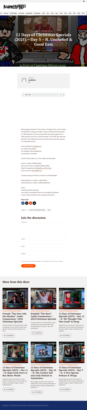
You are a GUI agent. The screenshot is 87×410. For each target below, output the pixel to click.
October (21, 13)
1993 (56, 13)
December (37, 13)
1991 (47, 13)
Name (23, 239)
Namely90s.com (37, 171)
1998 (78, 13)
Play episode (8, 336)
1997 (74, 13)
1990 (43, 13)
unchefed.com (36, 146)
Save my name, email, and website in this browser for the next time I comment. (43, 261)
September (13, 13)
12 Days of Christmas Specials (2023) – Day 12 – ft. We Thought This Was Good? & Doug (71, 317)
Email (23, 246)
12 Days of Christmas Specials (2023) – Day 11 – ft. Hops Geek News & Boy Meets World (15, 371)
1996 (69, 13)
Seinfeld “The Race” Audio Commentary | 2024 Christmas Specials (43, 316)
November (29, 13)
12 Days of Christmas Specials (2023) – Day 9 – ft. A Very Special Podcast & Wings (71, 371)
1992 (52, 13)
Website (23, 253)
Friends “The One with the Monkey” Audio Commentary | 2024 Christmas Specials (14, 317)
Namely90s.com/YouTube (43, 168)
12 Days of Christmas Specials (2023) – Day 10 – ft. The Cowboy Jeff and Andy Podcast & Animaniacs (43, 373)
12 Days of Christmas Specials (43, 31)
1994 (61, 13)
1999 (83, 13)
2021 (49, 210)
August (6, 13)
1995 (65, 13)
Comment (24, 222)
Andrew (38, 50)
